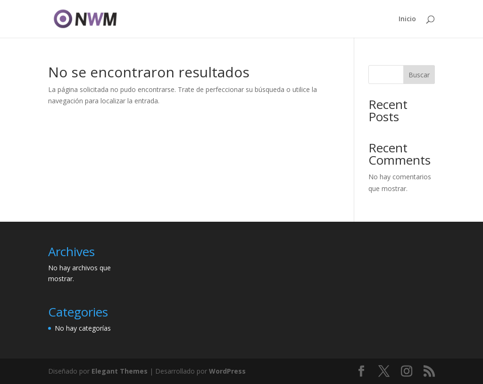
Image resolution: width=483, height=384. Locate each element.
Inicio (407, 19)
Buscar (419, 74)
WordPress (227, 371)
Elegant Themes (120, 371)
